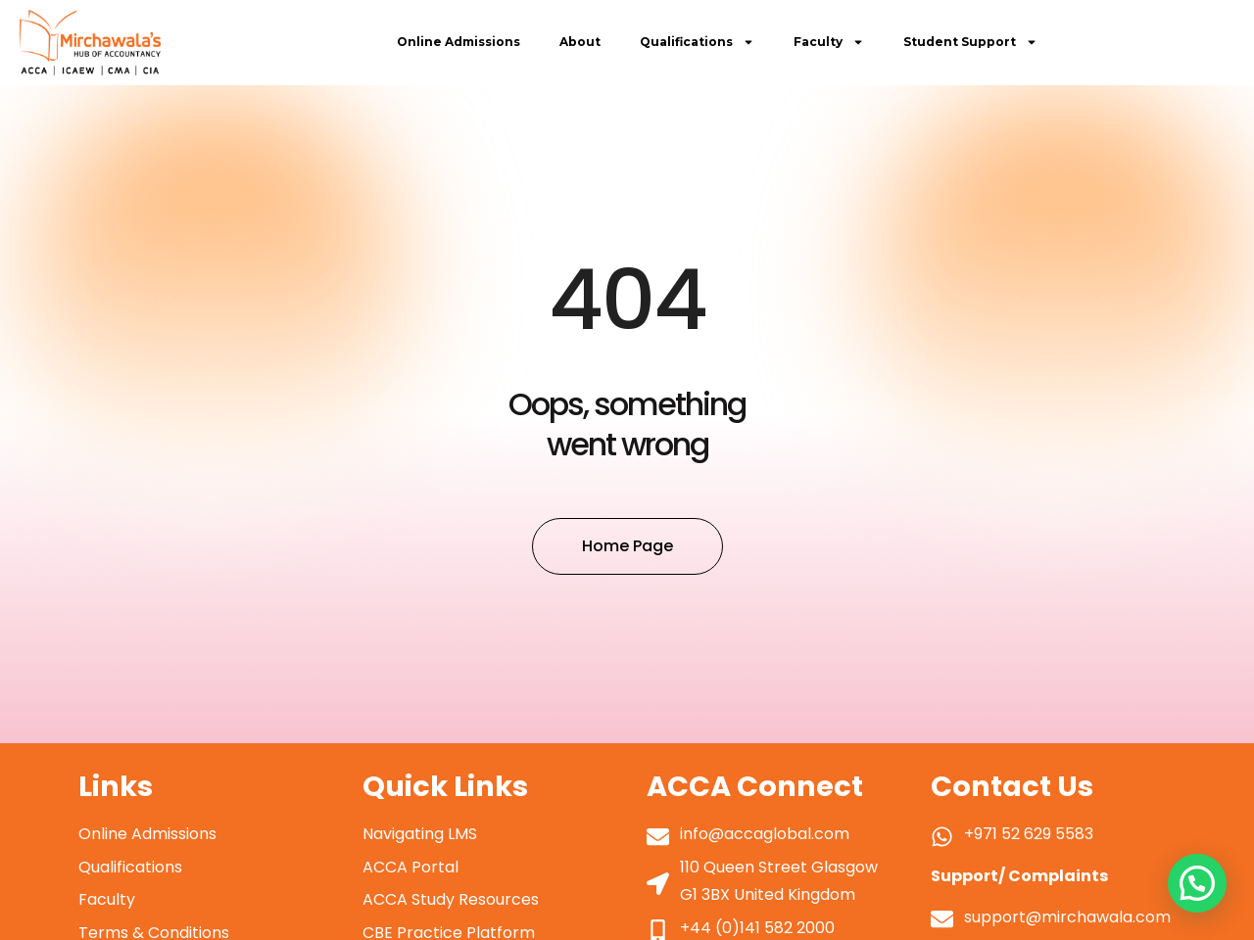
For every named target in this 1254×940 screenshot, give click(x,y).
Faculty (829, 42)
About (580, 41)
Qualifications (697, 42)
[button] (1197, 883)
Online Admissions (458, 41)
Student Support (970, 42)
